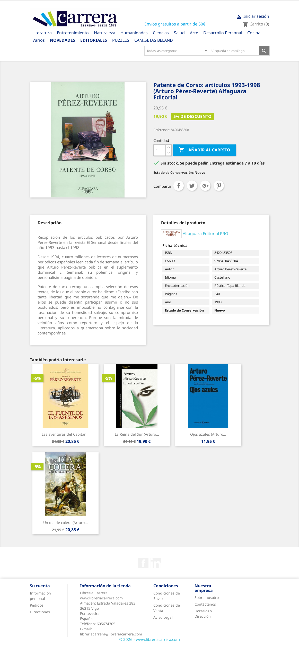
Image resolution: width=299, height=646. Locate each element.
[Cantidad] (159, 150)
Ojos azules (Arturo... (208, 434)
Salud (179, 33)
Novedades (62, 40)
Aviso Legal (163, 617)
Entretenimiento (73, 33)
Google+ (205, 185)
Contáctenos (205, 604)
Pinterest (219, 185)
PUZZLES (120, 40)
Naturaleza (104, 33)
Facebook (143, 563)
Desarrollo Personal (222, 33)
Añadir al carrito (204, 150)
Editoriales (93, 40)
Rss (156, 563)
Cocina (253, 33)
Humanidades (134, 33)
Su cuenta (40, 586)
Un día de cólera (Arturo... (65, 522)
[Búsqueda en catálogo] (234, 50)
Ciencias (161, 33)
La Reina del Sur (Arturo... (137, 434)
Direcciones (40, 611)
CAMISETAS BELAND (153, 40)
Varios (38, 40)
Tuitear (192, 185)
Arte (194, 33)
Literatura (42, 33)
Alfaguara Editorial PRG (205, 233)
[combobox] (176, 51)
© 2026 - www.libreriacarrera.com (149, 639)
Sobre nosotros (208, 597)
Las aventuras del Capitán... (66, 434)
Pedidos (36, 605)
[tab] (49, 223)
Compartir (178, 185)
